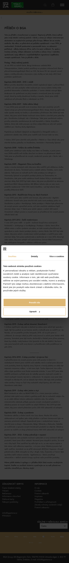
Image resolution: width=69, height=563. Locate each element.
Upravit (34, 311)
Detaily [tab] (34, 256)
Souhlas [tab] (12, 256)
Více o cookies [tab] (56, 256)
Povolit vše (34, 302)
